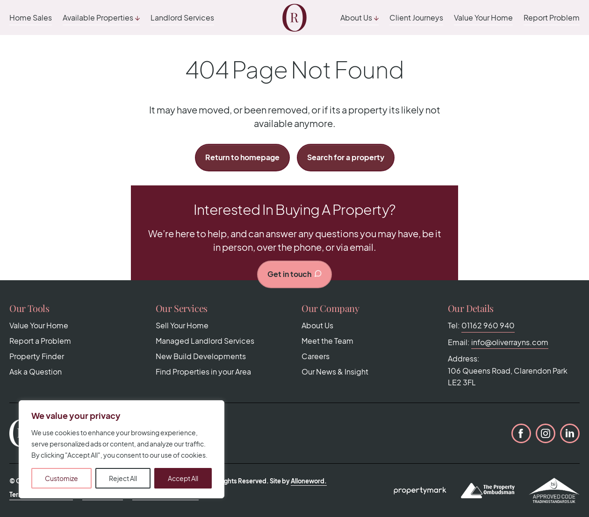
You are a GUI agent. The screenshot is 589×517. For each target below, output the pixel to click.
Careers (316, 356)
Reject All (123, 478)
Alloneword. (309, 481)
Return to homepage (242, 157)
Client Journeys (416, 17)
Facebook (521, 433)
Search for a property (345, 157)
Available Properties (98, 17)
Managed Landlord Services (205, 341)
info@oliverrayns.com (509, 342)
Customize (61, 478)
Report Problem (552, 17)
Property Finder (36, 356)
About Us (356, 17)
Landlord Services (182, 17)
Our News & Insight (335, 371)
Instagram (545, 433)
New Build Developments (201, 356)
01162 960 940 (488, 325)
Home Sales (30, 17)
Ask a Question (35, 371)
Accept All (183, 478)
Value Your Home (483, 17)
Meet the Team (327, 341)
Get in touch (294, 274)
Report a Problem (40, 341)
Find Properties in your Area (203, 371)
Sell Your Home (182, 325)
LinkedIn (570, 433)
